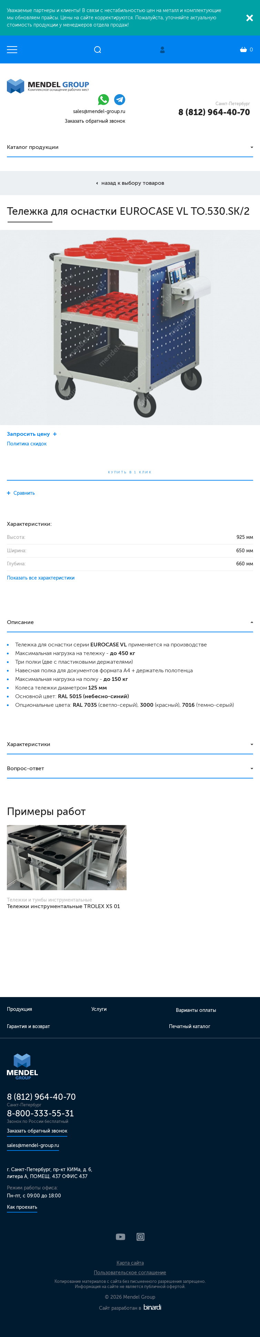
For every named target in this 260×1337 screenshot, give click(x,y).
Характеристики (28, 744)
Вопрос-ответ (25, 768)
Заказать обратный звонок (95, 121)
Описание (20, 622)
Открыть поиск (97, 49)
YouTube (120, 1237)
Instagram (140, 1237)
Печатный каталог (189, 1026)
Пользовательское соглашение (130, 1273)
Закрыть (249, 17)
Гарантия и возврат (28, 1026)
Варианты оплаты (196, 1010)
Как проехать (22, 1207)
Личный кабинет (162, 50)
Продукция (19, 1009)
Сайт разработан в (130, 1308)
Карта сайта (130, 1263)
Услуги (99, 1009)
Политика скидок (27, 444)
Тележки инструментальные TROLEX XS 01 (63, 906)
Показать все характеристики (40, 578)
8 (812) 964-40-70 (214, 112)
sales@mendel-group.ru (99, 111)
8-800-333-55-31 (40, 1113)
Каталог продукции (33, 147)
